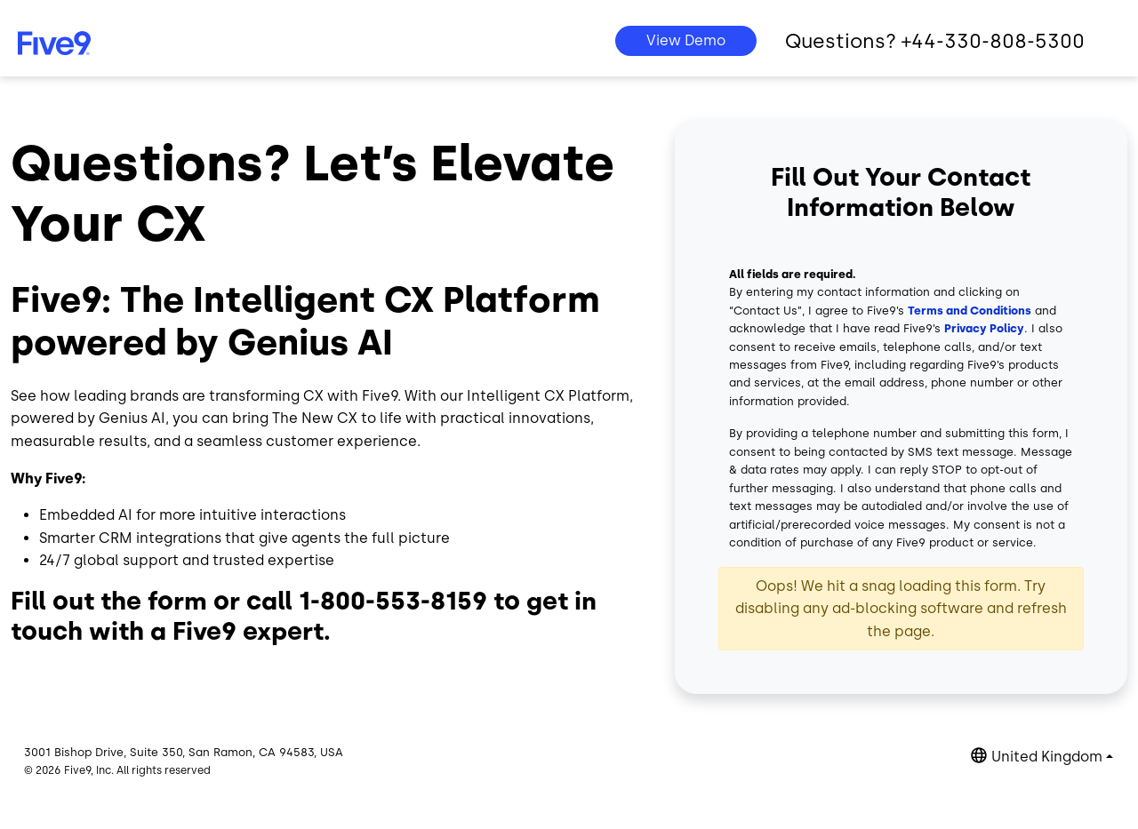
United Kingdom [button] (1046, 756)
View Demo (685, 40)
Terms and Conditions (969, 310)
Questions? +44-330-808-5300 (935, 41)
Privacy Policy (984, 328)
